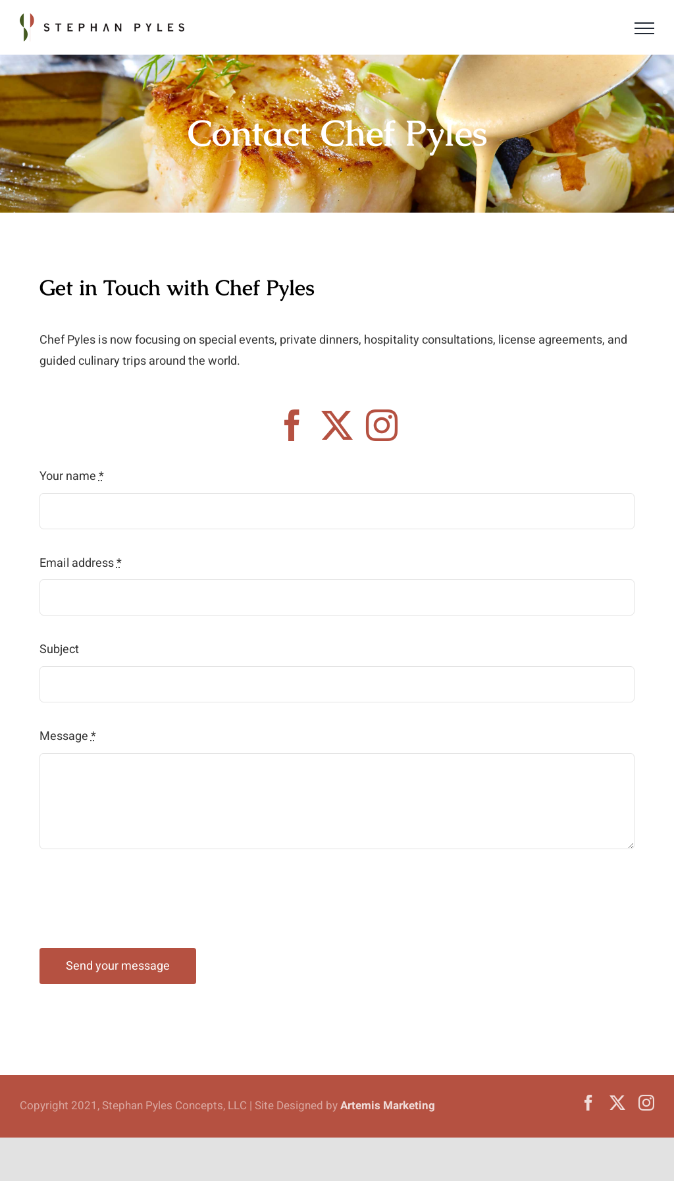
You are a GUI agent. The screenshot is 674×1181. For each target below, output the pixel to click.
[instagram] (382, 425)
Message (67, 736)
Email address (80, 563)
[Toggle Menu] (644, 28)
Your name (71, 476)
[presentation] (139, 898)
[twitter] (337, 425)
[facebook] (292, 425)
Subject (59, 649)
